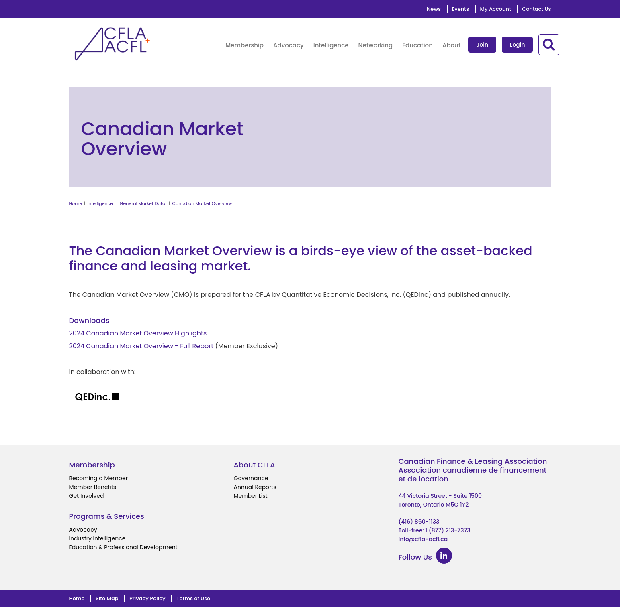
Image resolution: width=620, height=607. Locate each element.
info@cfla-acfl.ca (423, 539)
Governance (251, 478)
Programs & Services (106, 516)
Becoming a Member (98, 478)
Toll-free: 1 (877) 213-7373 (435, 530)
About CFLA (254, 465)
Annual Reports (255, 487)
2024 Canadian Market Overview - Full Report (141, 346)
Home (75, 203)
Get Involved (86, 496)
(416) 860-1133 (419, 522)
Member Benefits (93, 487)
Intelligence (100, 203)
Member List (251, 496)
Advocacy (83, 530)
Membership (92, 465)
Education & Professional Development (123, 547)
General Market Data (143, 203)
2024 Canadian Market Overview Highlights (138, 333)
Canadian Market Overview (202, 203)
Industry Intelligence (97, 538)
